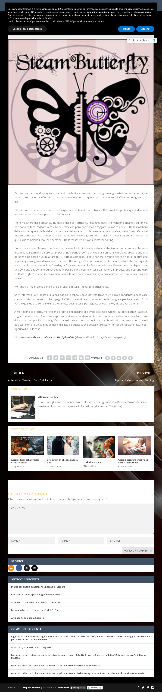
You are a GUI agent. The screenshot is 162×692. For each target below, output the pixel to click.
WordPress (63, 687)
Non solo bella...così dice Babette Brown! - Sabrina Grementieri (46, 665)
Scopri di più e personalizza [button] (27, 29)
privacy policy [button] (125, 9)
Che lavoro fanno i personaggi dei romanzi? (35, 594)
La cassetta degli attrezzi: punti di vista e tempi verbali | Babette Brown (51, 654)
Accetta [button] (145, 29)
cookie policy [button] (144, 12)
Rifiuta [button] (126, 29)
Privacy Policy (79, 688)
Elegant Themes (31, 687)
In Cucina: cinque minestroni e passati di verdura (38, 586)
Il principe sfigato (92, 462)
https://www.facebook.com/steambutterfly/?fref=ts (44, 337)
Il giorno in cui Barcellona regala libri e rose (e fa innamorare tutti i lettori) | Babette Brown (62, 636)
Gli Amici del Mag (48, 397)
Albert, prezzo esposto (39, 647)
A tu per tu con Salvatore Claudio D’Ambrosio (36, 602)
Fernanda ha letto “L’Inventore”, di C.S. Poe (35, 610)
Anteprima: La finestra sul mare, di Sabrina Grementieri (115, 673)
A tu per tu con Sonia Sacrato (27, 617)
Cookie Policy (95, 688)
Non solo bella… (93, 665)
